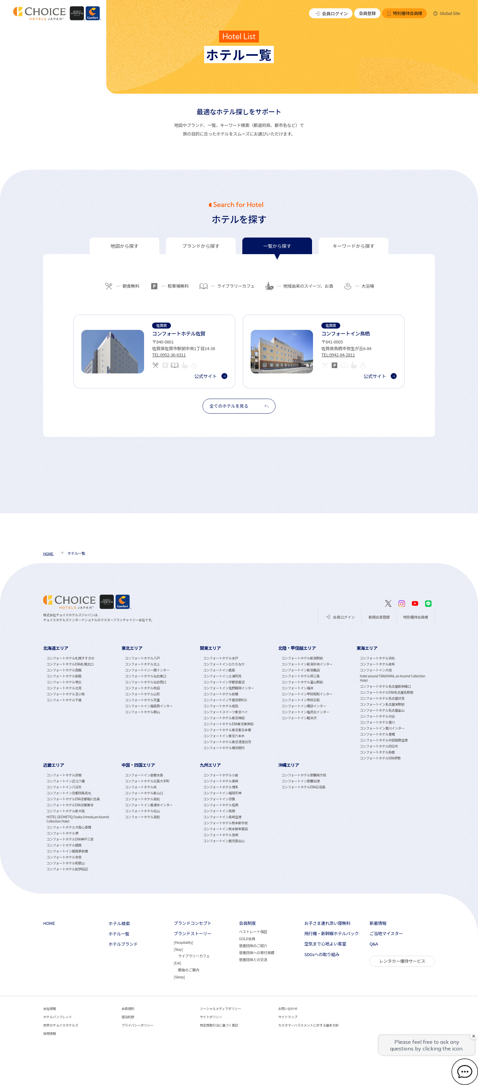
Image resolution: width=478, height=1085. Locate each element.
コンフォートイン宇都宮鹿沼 (224, 681)
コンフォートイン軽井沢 (298, 717)
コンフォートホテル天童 (142, 699)
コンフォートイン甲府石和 (300, 699)
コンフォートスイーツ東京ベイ (225, 711)
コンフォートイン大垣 (376, 669)
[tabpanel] (239, 344)
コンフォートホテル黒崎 (220, 780)
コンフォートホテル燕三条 (300, 675)
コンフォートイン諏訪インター (303, 705)
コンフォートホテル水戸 (220, 657)
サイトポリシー (211, 1016)
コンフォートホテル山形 (142, 693)
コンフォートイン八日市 (63, 786)
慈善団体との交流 (253, 959)
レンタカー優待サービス (402, 961)
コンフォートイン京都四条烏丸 (68, 792)
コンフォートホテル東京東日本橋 (227, 729)
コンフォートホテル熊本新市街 (225, 822)
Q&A (373, 944)
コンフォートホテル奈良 (63, 856)
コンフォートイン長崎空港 (222, 816)
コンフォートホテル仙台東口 (145, 675)
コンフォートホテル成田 (220, 705)
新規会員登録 (379, 617)
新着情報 (377, 923)
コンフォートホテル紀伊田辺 (67, 868)
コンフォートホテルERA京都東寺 (70, 804)
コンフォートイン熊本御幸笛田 (225, 828)
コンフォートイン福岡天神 (222, 792)
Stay (178, 949)
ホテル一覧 (119, 934)
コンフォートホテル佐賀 (220, 804)
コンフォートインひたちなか (224, 663)
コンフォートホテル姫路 (63, 844)
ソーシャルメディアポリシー (220, 1008)
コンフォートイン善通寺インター (149, 804)
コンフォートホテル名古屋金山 (382, 710)
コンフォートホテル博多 (220, 786)
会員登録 (367, 13)
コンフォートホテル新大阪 (65, 810)
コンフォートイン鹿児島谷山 (224, 840)
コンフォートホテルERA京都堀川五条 (73, 798)
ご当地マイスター (386, 934)
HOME (49, 923)
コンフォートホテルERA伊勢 (380, 757)
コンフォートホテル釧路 (63, 675)
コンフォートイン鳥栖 (219, 810)
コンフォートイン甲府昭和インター (306, 693)
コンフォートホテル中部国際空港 (384, 740)
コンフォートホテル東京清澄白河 (227, 741)
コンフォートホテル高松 (142, 798)
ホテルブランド (123, 944)
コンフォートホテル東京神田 (224, 717)
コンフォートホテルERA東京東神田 (228, 723)
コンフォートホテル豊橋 (377, 734)
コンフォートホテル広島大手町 (147, 780)
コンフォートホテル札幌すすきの (70, 657)
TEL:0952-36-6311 (169, 354)
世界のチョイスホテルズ (60, 1025)
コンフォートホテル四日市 (379, 745)
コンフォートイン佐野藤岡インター (228, 687)
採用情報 (49, 1033)
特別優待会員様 (404, 13)
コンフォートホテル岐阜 (377, 663)
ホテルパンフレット (57, 1016)
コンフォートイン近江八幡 (65, 780)
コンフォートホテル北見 (63, 687)
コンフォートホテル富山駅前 (302, 681)
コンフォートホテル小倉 (220, 774)
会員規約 (127, 1008)
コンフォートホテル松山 (142, 810)
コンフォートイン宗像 (219, 798)
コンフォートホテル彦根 (63, 774)
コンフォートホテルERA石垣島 (303, 786)
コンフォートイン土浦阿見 (222, 675)
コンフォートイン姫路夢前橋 (67, 850)
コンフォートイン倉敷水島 (144, 774)
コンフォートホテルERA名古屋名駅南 (386, 692)
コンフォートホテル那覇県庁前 (303, 774)
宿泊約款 (127, 1016)
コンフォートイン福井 (297, 687)
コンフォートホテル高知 (142, 816)
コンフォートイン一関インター (147, 669)
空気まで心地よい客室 (325, 944)
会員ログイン (331, 13)
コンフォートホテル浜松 (377, 657)
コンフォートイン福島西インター (149, 705)
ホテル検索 (119, 923)
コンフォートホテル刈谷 (377, 716)
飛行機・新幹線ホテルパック (331, 934)
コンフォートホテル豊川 (377, 722)
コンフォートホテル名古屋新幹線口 (385, 686)
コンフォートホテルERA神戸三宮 (70, 839)
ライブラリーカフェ (194, 955)
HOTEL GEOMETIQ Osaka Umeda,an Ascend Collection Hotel (77, 819)
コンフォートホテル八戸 (142, 657)
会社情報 (49, 1008)
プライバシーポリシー (137, 1025)
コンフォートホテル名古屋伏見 (382, 698)
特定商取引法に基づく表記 (219, 1025)
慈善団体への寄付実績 (256, 952)
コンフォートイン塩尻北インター (305, 711)
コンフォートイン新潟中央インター (306, 663)
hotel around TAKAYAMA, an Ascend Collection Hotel (392, 678)
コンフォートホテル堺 (62, 833)
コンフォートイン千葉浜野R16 (225, 699)
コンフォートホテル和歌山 (65, 862)
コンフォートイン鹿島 (219, 669)
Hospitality (183, 942)
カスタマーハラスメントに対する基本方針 (308, 1025)
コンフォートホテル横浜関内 (224, 747)
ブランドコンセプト (192, 923)
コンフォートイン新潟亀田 (300, 669)
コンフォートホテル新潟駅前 (302, 657)
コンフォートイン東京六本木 (224, 735)
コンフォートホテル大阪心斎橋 (68, 827)
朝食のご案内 (188, 969)
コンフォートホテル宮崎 (220, 834)
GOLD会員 (247, 938)
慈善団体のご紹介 (253, 945)
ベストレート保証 (253, 931)
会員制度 (247, 923)
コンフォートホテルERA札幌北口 (70, 663)
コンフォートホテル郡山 (142, 711)
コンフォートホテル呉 (141, 786)
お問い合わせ (287, 1008)
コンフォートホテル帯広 (63, 681)
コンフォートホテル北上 (142, 663)
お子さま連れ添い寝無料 (327, 923)
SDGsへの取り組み (322, 954)
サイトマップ (287, 1016)
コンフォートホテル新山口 (144, 792)
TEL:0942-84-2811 (338, 354)
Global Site (446, 13)
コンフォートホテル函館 (63, 669)
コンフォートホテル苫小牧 (65, 693)
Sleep (179, 976)
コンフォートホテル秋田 (142, 687)
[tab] (124, 246)
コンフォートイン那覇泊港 (300, 780)
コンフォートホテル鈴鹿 (377, 751)
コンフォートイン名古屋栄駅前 (382, 704)
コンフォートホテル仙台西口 (145, 681)
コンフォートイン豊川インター (382, 728)
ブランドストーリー (192, 934)
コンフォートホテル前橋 (220, 693)
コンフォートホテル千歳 (63, 699)
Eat (177, 962)
